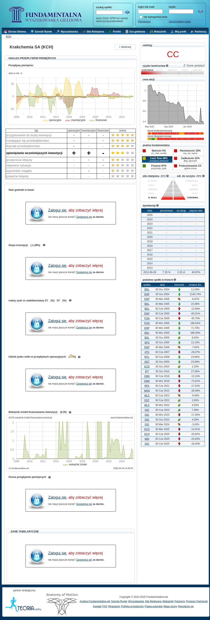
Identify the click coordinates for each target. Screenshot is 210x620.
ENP (147, 294)
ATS (147, 352)
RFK (146, 385)
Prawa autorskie (154, 606)
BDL (147, 289)
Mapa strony (170, 606)
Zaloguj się (57, 210)
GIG (147, 410)
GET (147, 361)
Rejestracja (144, 21)
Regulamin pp (186, 606)
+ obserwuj (125, 46)
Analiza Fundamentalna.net (95, 601)
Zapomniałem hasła (180, 21)
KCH (8, 36)
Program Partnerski (197, 601)
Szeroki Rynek (119, 601)
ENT (146, 400)
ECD (147, 366)
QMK (147, 376)
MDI (147, 438)
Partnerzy (179, 601)
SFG (147, 342)
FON (147, 318)
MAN (147, 390)
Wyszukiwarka (136, 601)
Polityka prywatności (132, 606)
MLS (147, 395)
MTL (146, 356)
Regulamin (114, 606)
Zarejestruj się (84, 216)
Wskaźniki (168, 601)
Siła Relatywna (153, 601)
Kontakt (97, 606)
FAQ (104, 606)
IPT (147, 371)
